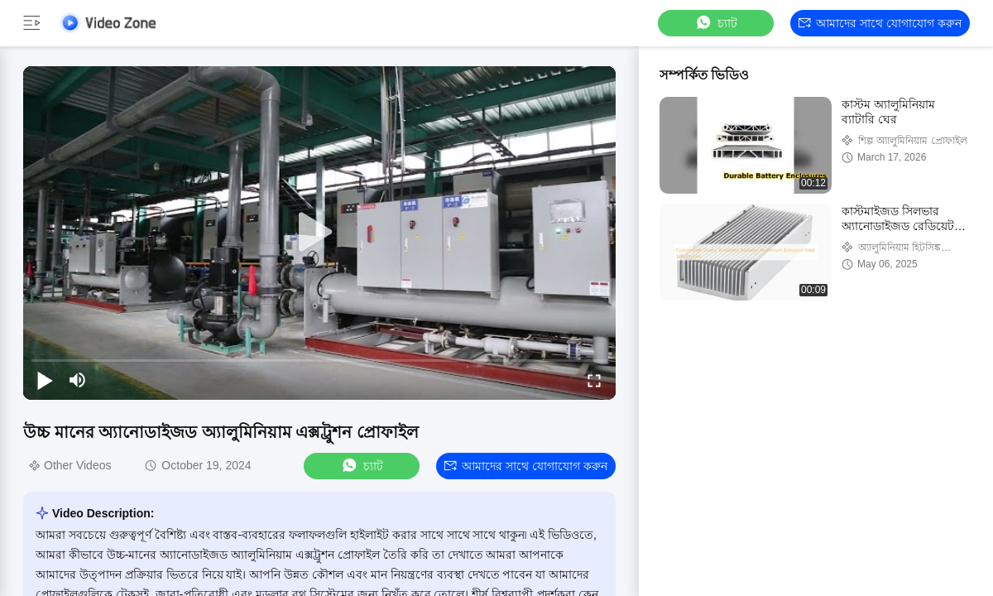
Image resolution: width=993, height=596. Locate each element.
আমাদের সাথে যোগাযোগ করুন (880, 23)
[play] (319, 232)
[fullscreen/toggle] (594, 380)
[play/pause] (44, 380)
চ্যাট (715, 22)
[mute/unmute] (77, 380)
